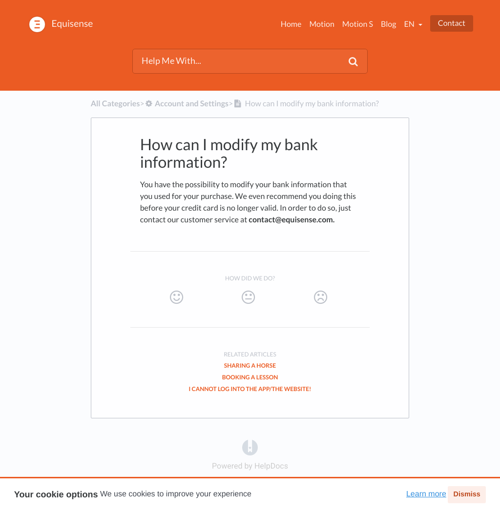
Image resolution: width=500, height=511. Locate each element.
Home (291, 24)
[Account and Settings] (187, 103)
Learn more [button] (426, 494)
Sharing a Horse (250, 365)
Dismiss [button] (466, 494)
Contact (451, 23)
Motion (321, 24)
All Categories (115, 103)
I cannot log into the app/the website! (250, 389)
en (410, 24)
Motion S (357, 24)
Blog (388, 24)
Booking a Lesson (250, 377)
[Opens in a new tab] (250, 447)
